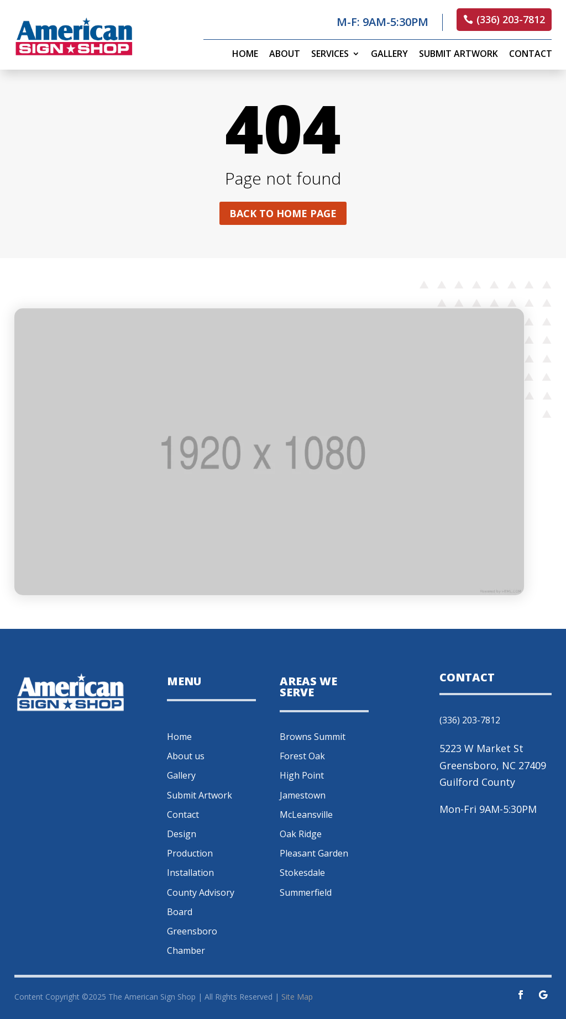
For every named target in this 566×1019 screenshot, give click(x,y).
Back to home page (283, 213)
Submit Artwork (458, 55)
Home (245, 55)
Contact (530, 55)
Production (190, 853)
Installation (190, 872)
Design (181, 834)
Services (330, 55)
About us (186, 756)
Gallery (389, 55)
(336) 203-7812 (510, 19)
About (284, 55)
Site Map (297, 996)
